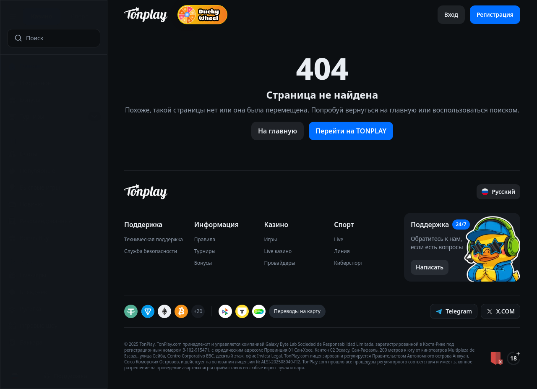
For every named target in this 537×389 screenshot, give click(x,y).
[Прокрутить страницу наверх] (498, 191)
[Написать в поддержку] (429, 267)
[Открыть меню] (12, 16)
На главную (277, 131)
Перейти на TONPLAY (350, 131)
